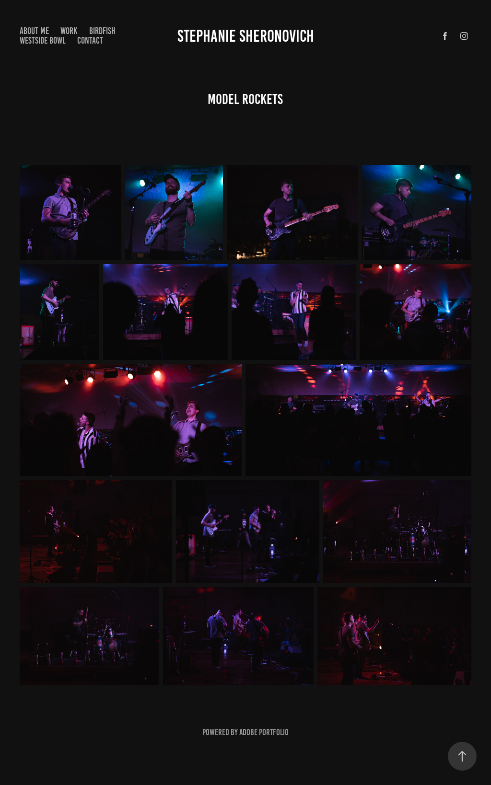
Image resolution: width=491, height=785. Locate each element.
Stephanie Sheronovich (245, 36)
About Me (34, 31)
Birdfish (102, 31)
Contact (90, 40)
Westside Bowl (43, 40)
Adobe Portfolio (264, 732)
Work (68, 31)
